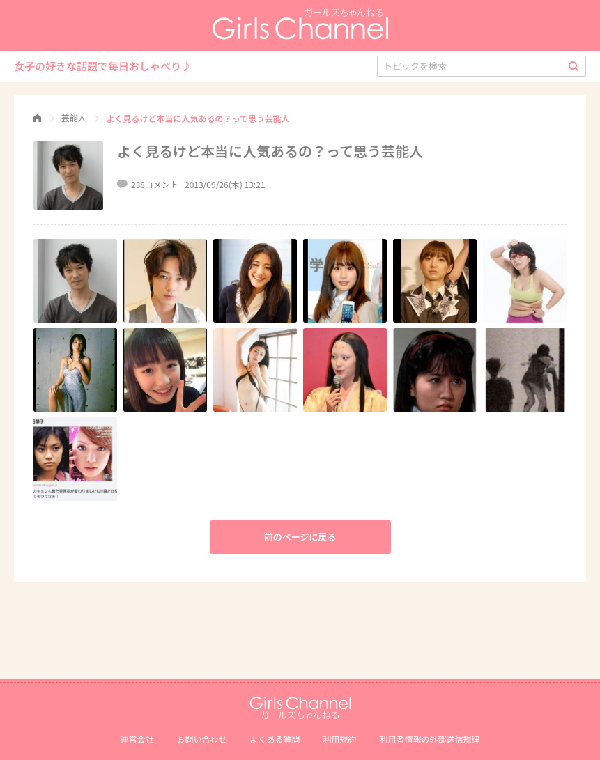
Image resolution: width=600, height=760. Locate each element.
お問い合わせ (201, 739)
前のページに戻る (300, 536)
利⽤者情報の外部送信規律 (430, 739)
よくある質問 (274, 739)
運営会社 (136, 739)
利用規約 (340, 739)
